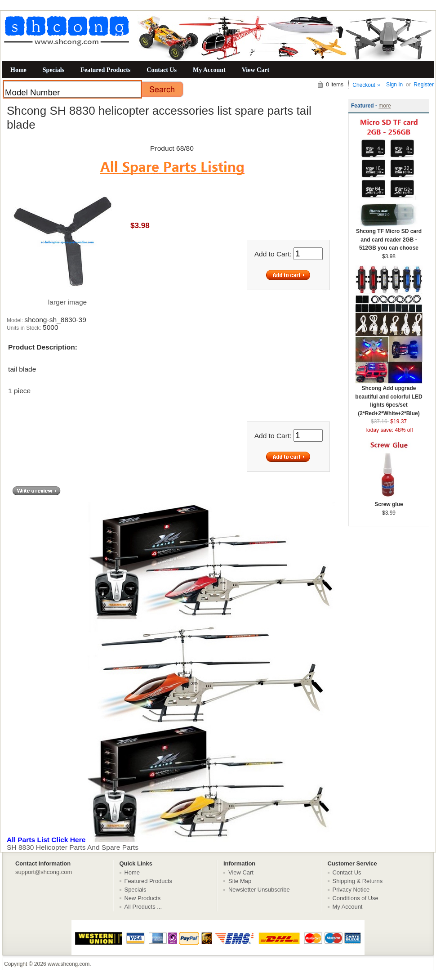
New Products (143, 898)
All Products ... (143, 906)
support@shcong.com (43, 872)
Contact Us (162, 69)
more (384, 106)
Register (424, 84)
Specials (53, 69)
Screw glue (389, 501)
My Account (209, 69)
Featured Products (105, 69)
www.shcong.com (68, 964)
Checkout (363, 85)
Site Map (239, 881)
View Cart (255, 69)
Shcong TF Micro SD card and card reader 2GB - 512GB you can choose (389, 236)
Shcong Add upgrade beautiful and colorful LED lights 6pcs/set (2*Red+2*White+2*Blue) (389, 398)
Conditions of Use (355, 898)
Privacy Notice (351, 889)
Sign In (394, 84)
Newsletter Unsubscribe (259, 889)
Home (18, 69)
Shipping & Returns (358, 881)
